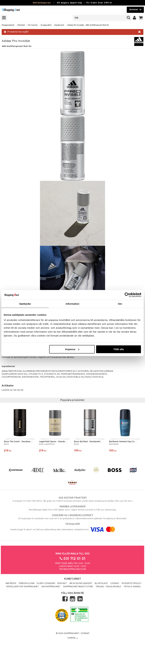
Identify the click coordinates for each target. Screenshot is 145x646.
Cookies (114, 583)
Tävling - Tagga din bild (108, 586)
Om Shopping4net (50, 586)
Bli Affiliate (101, 583)
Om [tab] (120, 303)
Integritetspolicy (132, 583)
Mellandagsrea (42, 2)
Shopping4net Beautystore (78, 586)
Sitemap (85, 633)
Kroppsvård (46, 25)
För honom (33, 25)
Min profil (11, 583)
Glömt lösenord (46, 583)
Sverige (72, 638)
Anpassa (72, 349)
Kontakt (62, 583)
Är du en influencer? (80, 583)
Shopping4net (8, 25)
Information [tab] (72, 303)
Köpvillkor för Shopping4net (22, 586)
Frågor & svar (27, 583)
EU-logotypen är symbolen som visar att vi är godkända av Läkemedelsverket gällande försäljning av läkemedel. (72, 517)
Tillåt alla (118, 349)
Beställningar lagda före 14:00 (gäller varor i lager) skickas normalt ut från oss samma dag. (72, 508)
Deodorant (59, 25)
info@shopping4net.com (72, 569)
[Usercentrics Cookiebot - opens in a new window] (127, 294)
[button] (141, 18)
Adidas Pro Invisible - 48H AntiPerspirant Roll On (88, 25)
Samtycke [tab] (25, 303)
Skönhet (21, 25)
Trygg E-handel (132, 586)
